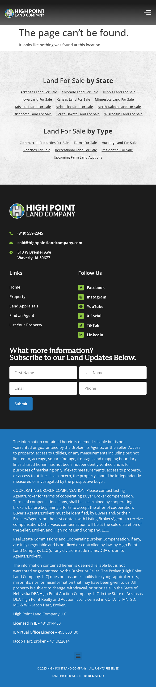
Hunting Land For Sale (119, 142)
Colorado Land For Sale (80, 92)
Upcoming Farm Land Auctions (78, 157)
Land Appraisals (23, 306)
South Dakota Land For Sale (78, 114)
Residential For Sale (117, 150)
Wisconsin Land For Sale (123, 114)
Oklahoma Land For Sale (32, 114)
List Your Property (25, 325)
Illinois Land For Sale (119, 92)
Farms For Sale (85, 142)
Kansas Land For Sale (73, 99)
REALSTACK (96, 676)
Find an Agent (21, 315)
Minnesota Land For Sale (114, 99)
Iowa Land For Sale (37, 99)
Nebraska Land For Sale (74, 106)
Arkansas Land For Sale (39, 92)
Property (17, 296)
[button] (78, 656)
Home (14, 287)
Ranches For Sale (36, 150)
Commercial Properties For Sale (44, 142)
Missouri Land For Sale (33, 106)
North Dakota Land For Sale (119, 106)
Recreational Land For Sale (76, 150)
